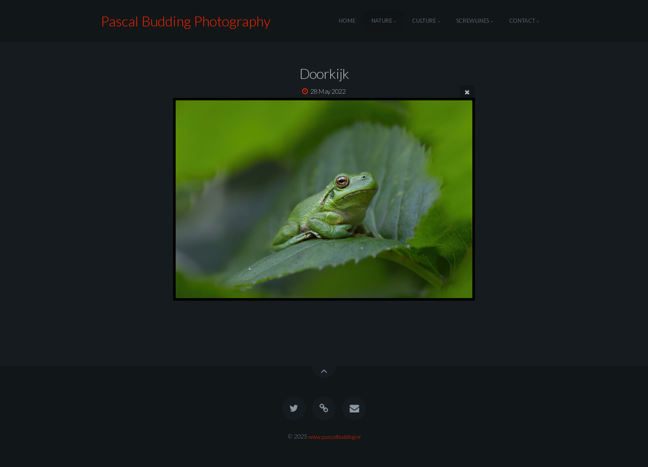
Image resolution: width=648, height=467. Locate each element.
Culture (424, 21)
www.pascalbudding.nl (334, 436)
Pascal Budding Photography (186, 20)
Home (347, 21)
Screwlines (472, 21)
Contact (522, 21)
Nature (382, 21)
